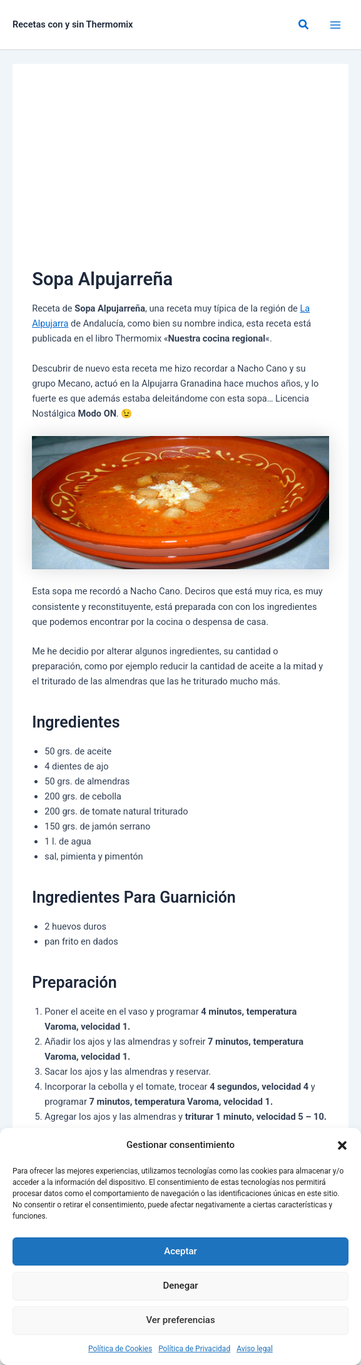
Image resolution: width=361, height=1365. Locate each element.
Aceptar (180, 1251)
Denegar (180, 1285)
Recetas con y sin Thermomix (73, 24)
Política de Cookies (120, 1348)
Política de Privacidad (194, 1348)
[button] (342, 1145)
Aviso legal (254, 1348)
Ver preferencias (180, 1320)
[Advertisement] (180, 171)
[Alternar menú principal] (335, 25)
